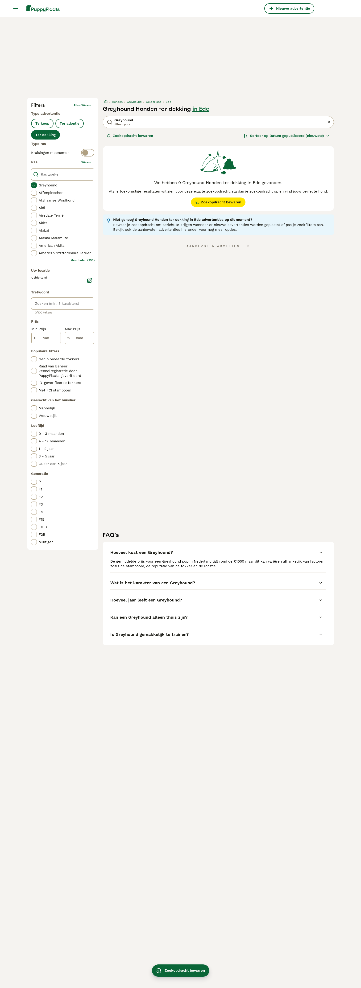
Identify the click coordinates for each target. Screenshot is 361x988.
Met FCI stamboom (55, 390)
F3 (41, 504)
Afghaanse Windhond (57, 200)
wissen (86, 162)
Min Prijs (38, 329)
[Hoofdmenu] (15, 8)
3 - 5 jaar (46, 456)
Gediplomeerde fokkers (59, 359)
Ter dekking (45, 135)
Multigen (46, 542)
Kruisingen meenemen (50, 153)
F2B (42, 534)
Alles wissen (82, 105)
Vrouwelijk (48, 416)
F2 (41, 497)
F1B (42, 519)
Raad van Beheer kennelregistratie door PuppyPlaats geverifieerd (60, 371)
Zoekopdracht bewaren (130, 136)
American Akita (51, 245)
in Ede (200, 109)
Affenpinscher (51, 193)
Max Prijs (72, 329)
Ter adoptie (69, 123)
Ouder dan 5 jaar (53, 464)
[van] (46, 338)
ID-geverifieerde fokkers (60, 383)
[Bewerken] (89, 280)
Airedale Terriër (52, 215)
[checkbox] (34, 185)
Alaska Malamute (53, 238)
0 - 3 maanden (51, 434)
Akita (43, 223)
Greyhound (48, 185)
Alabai (44, 230)
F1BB (43, 527)
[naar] (79, 338)
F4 (41, 512)
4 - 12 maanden (52, 441)
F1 (40, 489)
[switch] (62, 152)
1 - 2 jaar (46, 449)
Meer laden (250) (83, 260)
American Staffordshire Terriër (65, 253)
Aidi (42, 208)
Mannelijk (47, 408)
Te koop (42, 123)
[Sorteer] (286, 135)
